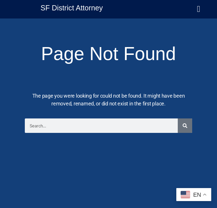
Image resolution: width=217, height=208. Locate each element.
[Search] (185, 125)
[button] (198, 12)
